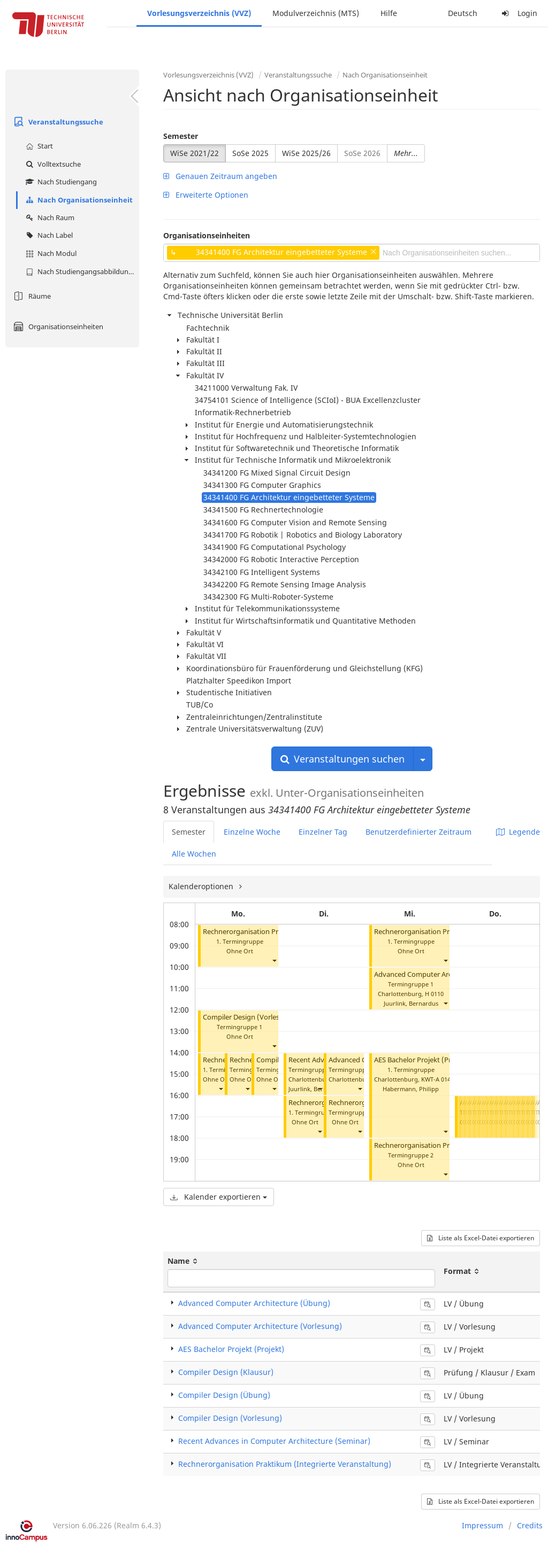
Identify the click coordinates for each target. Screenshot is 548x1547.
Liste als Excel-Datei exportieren (480, 1237)
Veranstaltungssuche (57, 122)
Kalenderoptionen (202, 886)
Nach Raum (48, 217)
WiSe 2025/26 (306, 153)
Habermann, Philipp (411, 1089)
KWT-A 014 (436, 1079)
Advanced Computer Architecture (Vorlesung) (447, 974)
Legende (518, 832)
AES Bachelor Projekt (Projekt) (422, 1059)
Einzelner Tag (323, 832)
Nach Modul (50, 253)
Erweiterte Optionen (205, 195)
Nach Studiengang (60, 181)
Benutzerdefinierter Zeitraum (418, 832)
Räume (31, 296)
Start (38, 146)
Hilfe (388, 13)
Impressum (482, 1525)
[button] (274, 960)
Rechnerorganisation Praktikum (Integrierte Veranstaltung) (284, 1464)
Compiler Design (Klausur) (225, 1372)
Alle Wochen (194, 854)
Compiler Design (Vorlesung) (249, 1017)
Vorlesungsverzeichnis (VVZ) (199, 13)
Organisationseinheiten (57, 326)
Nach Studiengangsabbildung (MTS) (81, 271)
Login (518, 13)
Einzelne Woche (252, 832)
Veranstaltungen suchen (342, 758)
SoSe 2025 (250, 153)
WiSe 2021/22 (194, 153)
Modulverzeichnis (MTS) (315, 13)
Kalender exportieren (218, 1197)
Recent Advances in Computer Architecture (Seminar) (274, 1441)
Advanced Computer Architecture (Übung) (254, 1303)
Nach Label (48, 235)
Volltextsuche (52, 164)
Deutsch (462, 13)
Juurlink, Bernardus (315, 1089)
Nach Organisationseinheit (78, 200)
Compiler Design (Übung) (224, 1395)
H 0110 (434, 994)
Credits (530, 1525)
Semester (180, 136)
